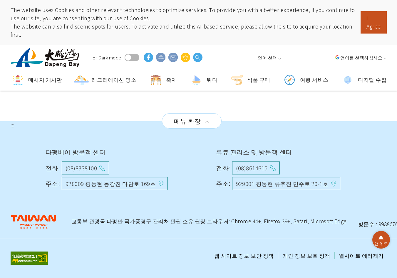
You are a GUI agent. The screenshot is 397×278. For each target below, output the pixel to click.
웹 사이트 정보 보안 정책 (244, 255)
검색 (197, 57)
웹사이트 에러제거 (361, 255)
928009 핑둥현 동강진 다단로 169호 (111, 183)
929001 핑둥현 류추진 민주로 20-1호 (282, 183)
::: (95, 57)
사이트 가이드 (160, 57)
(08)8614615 (252, 168)
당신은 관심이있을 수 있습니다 (185, 57)
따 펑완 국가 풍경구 (46, 57)
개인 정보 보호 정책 (307, 255)
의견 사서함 (173, 57)
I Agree (373, 22)
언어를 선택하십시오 (361, 57)
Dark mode (132, 57)
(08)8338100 (81, 168)
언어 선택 (267, 57)
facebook (148, 57)
